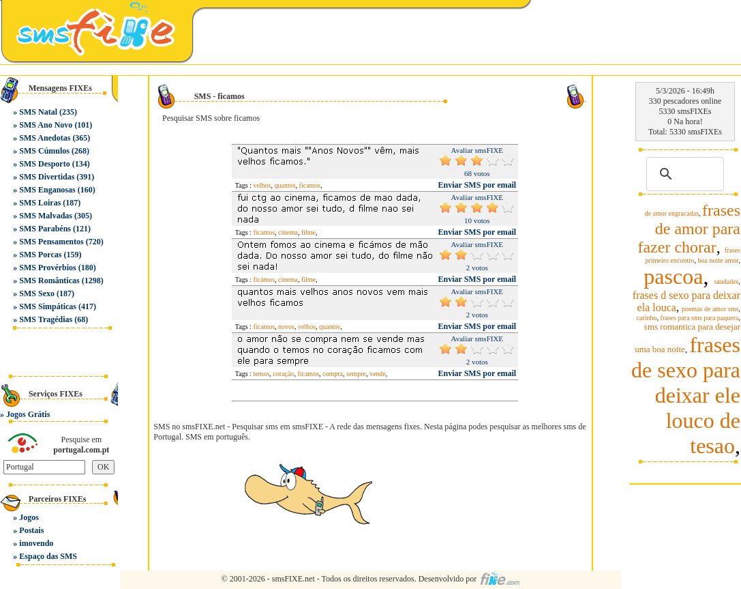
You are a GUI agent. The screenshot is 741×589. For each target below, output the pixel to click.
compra (332, 373)
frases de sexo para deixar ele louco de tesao (685, 395)
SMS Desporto (44, 164)
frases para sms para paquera (700, 317)
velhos (262, 185)
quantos (285, 185)
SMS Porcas (40, 254)
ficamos (310, 185)
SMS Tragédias (45, 319)
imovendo (36, 543)
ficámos (264, 279)
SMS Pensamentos (51, 241)
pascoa (673, 276)
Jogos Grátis (28, 414)
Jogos (29, 517)
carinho (647, 317)
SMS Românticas (49, 280)
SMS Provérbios (47, 267)
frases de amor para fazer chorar (688, 228)
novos (286, 326)
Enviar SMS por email (477, 185)
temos (261, 373)
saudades (726, 281)
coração (283, 373)
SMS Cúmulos (44, 151)
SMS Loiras (40, 202)
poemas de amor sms (710, 309)
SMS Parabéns (45, 228)
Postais (31, 530)
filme (308, 232)
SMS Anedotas (44, 138)
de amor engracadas (672, 213)
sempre (356, 373)
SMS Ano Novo (45, 125)
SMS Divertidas (46, 177)
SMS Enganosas (47, 190)
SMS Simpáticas (47, 306)
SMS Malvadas (45, 215)
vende (377, 373)
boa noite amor (718, 260)
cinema (288, 232)
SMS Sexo (37, 293)
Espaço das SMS (48, 556)
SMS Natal (38, 112)
